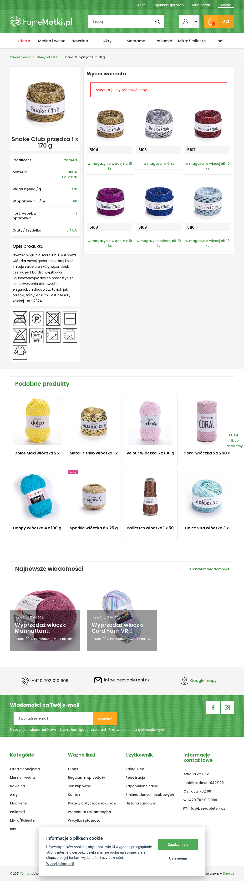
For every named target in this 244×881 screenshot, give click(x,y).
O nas (141, 5)
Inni (220, 41)
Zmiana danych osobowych (150, 794)
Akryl (107, 41)
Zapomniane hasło (142, 786)
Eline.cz (228, 873)
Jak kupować (201, 5)
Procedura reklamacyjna (89, 811)
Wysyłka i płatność (84, 820)
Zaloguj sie (135, 769)
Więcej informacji (60, 864)
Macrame (136, 41)
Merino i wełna (52, 41)
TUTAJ (235, 440)
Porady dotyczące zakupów (92, 803)
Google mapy (199, 680)
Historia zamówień (142, 803)
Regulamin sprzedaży (168, 5)
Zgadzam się (178, 844)
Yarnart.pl (27, 873)
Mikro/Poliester (192, 41)
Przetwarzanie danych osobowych (136, 729)
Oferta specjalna (24, 43)
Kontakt (225, 5)
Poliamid (164, 41)
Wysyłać (105, 718)
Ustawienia (178, 858)
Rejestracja (135, 777)
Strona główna (20, 57)
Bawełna (80, 41)
